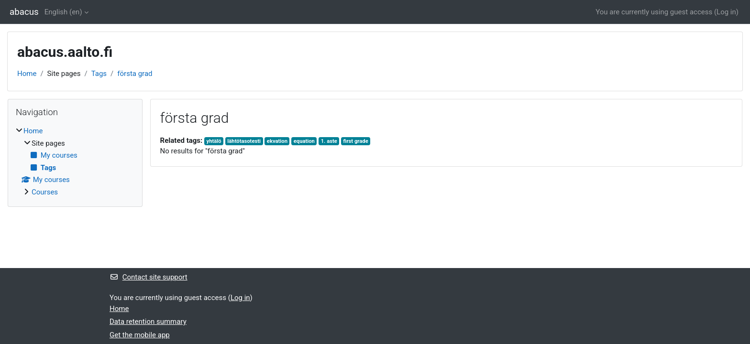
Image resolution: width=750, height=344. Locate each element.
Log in (726, 12)
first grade (355, 141)
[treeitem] (75, 161)
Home (26, 73)
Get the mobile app (140, 335)
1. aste (329, 141)
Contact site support (149, 277)
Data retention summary (148, 321)
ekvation (277, 141)
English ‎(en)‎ (63, 12)
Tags (99, 73)
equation (304, 141)
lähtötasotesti (244, 141)
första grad (134, 73)
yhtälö (214, 141)
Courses (45, 192)
